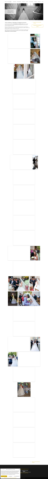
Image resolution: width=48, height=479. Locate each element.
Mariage (23, 1)
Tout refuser (10, 476)
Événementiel (19, 1)
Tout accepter (4, 476)
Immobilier (39, 1)
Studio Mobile (31, 1)
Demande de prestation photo (37, 26)
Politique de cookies (6, 477)
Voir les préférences (16, 476)
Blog (42, 1)
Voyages (35, 1)
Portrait (27, 1)
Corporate (14, 1)
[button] (19, 469)
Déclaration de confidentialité (12, 477)
